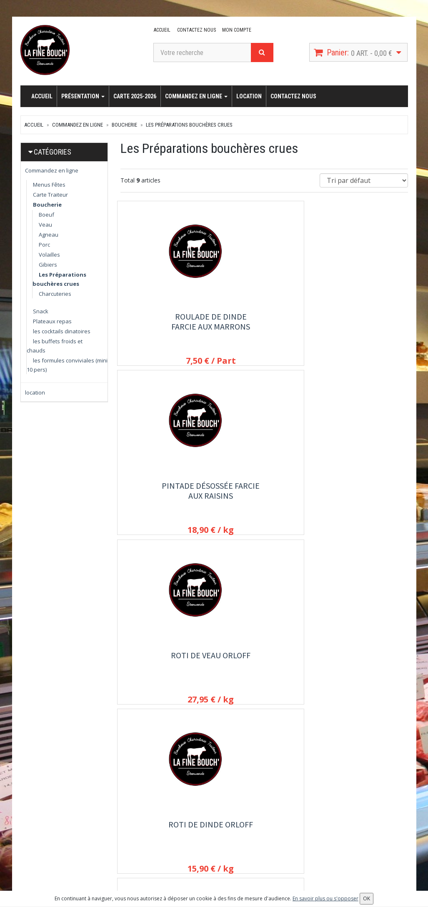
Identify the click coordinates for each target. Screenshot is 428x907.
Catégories (52, 151)
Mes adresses (271, 831)
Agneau (48, 234)
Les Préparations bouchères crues (189, 125)
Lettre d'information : (347, 808)
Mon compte (235, 30)
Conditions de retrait (212, 842)
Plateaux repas (52, 321)
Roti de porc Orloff (264, 487)
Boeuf (46, 214)
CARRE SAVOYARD (264, 659)
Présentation (83, 96)
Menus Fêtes (49, 184)
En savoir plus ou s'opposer (325, 898)
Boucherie (124, 125)
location (249, 96)
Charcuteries (55, 293)
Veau (45, 224)
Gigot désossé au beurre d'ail (364, 492)
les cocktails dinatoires (61, 331)
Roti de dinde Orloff (164, 487)
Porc (44, 244)
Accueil (161, 30)
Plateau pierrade (364, 659)
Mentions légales (208, 865)
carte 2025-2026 (134, 96)
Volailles (49, 254)
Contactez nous (195, 30)
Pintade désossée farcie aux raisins (264, 321)
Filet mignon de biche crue (164, 664)
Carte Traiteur (50, 194)
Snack (40, 311)
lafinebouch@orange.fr (62, 840)
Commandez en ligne (196, 96)
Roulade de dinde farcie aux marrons (164, 321)
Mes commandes (275, 820)
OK (323, 841)
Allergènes (200, 853)
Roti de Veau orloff (364, 316)
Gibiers (48, 264)
